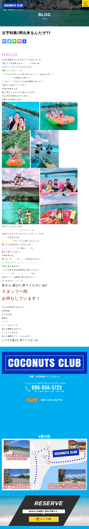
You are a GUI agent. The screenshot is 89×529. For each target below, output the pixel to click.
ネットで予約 (43, 519)
